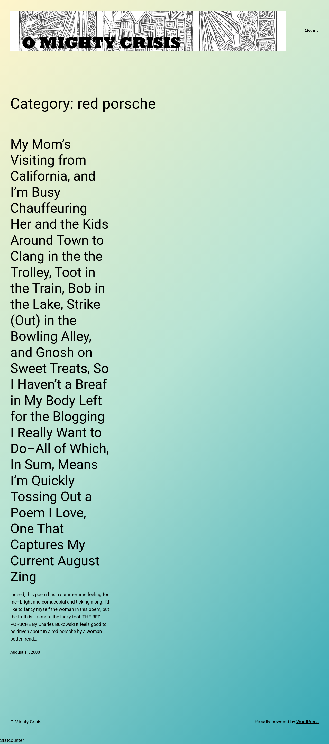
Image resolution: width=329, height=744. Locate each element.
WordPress (307, 721)
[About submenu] (317, 31)
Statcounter (12, 740)
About (309, 31)
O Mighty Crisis (25, 721)
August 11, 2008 (25, 652)
